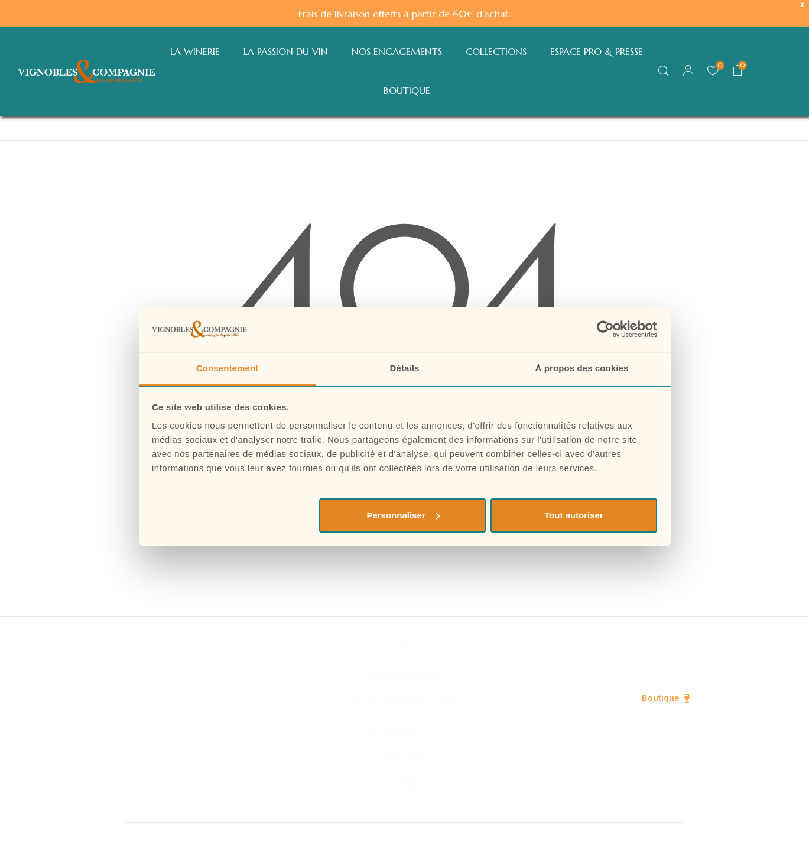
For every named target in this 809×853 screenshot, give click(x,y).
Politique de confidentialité (404, 836)
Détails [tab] (405, 368)
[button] (738, 71)
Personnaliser (402, 515)
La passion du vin (405, 729)
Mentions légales (524, 836)
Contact (404, 783)
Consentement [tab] (227, 368)
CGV (594, 836)
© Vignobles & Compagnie (263, 836)
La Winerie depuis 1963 (405, 702)
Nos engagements (404, 674)
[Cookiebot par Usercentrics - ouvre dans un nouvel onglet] (605, 329)
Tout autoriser (573, 515)
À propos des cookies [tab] (582, 368)
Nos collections (404, 647)
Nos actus (404, 756)
